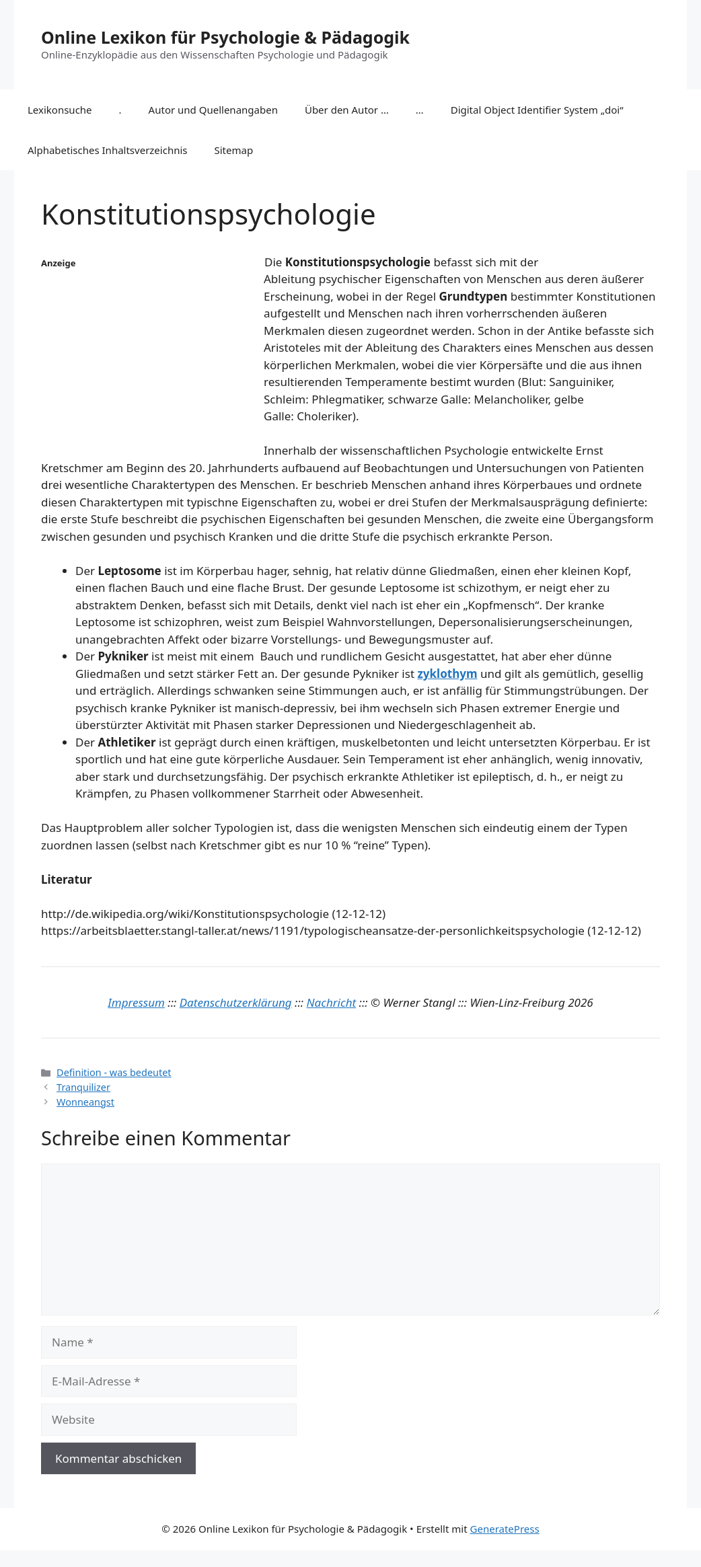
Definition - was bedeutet (114, 1072)
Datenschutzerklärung (236, 1002)
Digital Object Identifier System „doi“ (537, 109)
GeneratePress (505, 1528)
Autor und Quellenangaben (213, 109)
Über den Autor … (347, 109)
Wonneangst (85, 1102)
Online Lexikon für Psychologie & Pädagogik (225, 37)
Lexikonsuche (60, 109)
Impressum (136, 1002)
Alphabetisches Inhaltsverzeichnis (108, 150)
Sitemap (234, 150)
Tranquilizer (83, 1087)
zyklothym (447, 673)
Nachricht (332, 1002)
